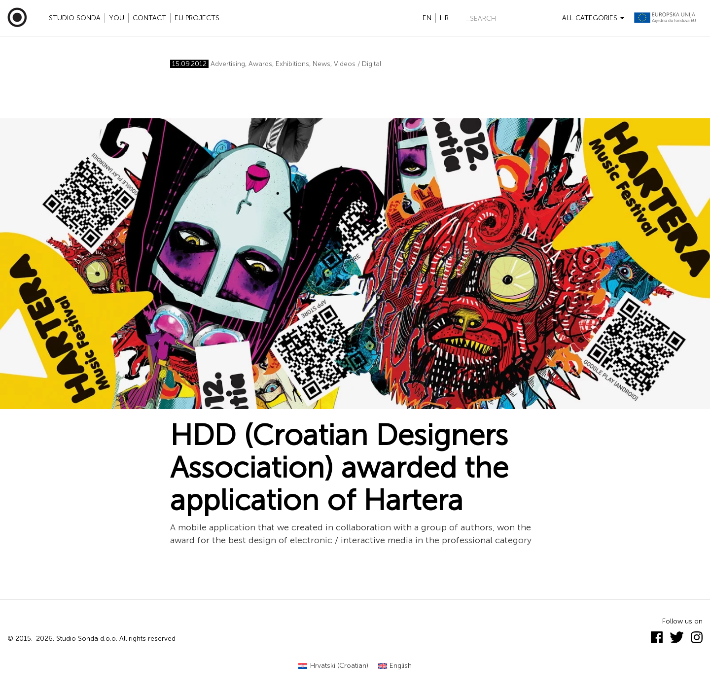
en (427, 18)
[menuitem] (333, 666)
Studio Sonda (75, 18)
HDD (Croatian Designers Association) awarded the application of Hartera (339, 467)
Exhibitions (292, 64)
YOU (116, 18)
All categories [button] (593, 18)
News (321, 64)
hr (444, 18)
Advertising (228, 64)
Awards (260, 64)
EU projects (197, 18)
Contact (149, 18)
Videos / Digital (357, 64)
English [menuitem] (401, 665)
